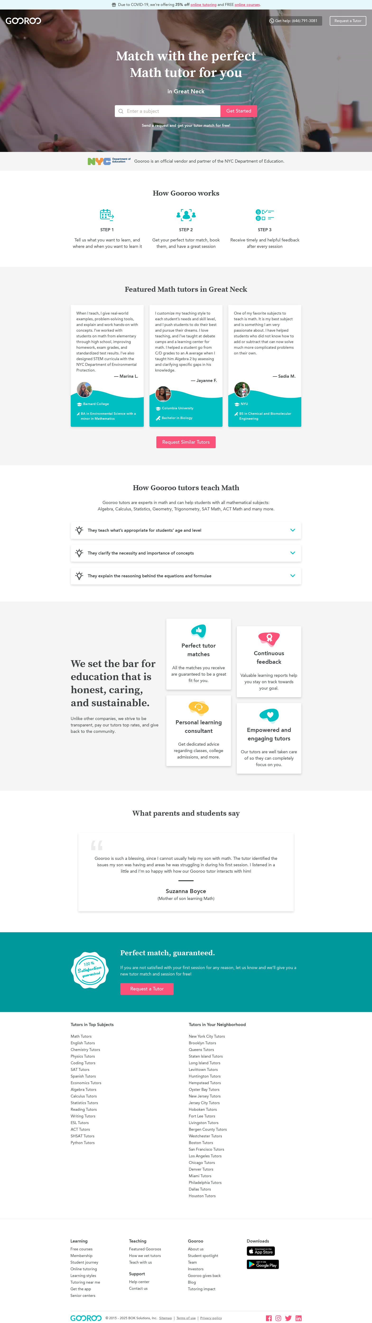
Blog (192, 1282)
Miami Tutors (200, 1176)
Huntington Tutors (205, 1076)
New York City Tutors (207, 1036)
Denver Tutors (201, 1169)
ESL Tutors (80, 1123)
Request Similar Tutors (186, 442)
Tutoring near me (85, 1282)
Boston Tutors (201, 1142)
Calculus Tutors (84, 1096)
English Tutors (83, 1043)
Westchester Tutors (205, 1136)
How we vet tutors (145, 1255)
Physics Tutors (83, 1056)
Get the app (80, 1289)
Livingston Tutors (204, 1123)
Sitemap (165, 1318)
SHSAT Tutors (82, 1136)
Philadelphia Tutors (205, 1182)
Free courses (81, 1249)
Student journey (84, 1262)
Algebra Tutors (83, 1089)
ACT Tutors (80, 1129)
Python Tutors (83, 1142)
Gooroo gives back (204, 1275)
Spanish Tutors (83, 1076)
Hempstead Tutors (205, 1083)
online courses (247, 4)
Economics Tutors (86, 1083)
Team (192, 1262)
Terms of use (186, 1318)
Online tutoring (83, 1269)
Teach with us (140, 1262)
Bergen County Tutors (208, 1129)
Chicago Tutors (202, 1162)
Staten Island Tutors (206, 1056)
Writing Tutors (83, 1116)
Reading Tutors (84, 1109)
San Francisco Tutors (206, 1149)
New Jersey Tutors (205, 1096)
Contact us (138, 1288)
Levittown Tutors (203, 1069)
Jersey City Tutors (204, 1103)
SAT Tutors (80, 1069)
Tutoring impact (201, 1289)
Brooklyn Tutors (202, 1043)
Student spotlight (203, 1255)
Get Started (238, 111)
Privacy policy (211, 1318)
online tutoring (204, 4)
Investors (196, 1269)
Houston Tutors (202, 1196)
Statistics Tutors (84, 1103)
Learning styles (83, 1275)
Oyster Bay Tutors (204, 1089)
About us (196, 1249)
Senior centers (82, 1295)
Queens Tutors (201, 1049)
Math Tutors (81, 1036)
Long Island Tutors (204, 1063)
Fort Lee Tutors (202, 1116)
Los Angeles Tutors (205, 1156)
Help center (139, 1282)
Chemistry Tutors (85, 1049)
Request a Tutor (348, 21)
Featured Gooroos (145, 1249)
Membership (81, 1255)
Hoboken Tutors (203, 1109)
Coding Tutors (83, 1063)
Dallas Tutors (200, 1189)
